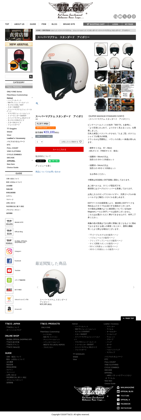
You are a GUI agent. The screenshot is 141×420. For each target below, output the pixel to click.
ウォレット (111, 337)
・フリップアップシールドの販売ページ (105, 241)
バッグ (109, 342)
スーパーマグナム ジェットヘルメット (72, 30)
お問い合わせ (11, 375)
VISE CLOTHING (14, 151)
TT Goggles (12, 129)
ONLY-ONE (45, 327)
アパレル (110, 329)
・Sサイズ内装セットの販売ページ (103, 246)
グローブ (110, 339)
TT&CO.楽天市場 (12, 342)
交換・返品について (13, 357)
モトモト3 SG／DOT (15, 105)
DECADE (10, 158)
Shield (10, 132)
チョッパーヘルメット (51, 339)
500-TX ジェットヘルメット (18, 103)
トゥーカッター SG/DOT (17, 116)
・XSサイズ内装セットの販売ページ (103, 249)
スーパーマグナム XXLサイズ (19, 118)
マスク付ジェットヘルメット (19, 113)
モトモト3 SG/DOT (82, 332)
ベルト (109, 347)
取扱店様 (9, 365)
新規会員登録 (11, 367)
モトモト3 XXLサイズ (16, 120)
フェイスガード (14, 125)
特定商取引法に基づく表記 (16, 377)
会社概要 (9, 362)
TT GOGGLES (79, 354)
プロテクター (48, 347)
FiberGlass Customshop (17, 95)
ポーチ (109, 345)
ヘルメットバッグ (113, 350)
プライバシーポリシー (14, 380)
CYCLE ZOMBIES (14, 154)
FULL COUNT (12, 148)
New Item (11, 164)
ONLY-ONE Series (14, 92)
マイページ (10, 372)
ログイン (9, 370)
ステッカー (111, 326)
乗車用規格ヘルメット (50, 30)
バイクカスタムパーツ (16, 142)
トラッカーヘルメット (51, 342)
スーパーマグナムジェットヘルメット (19, 110)
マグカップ (111, 352)
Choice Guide (12, 167)
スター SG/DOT (13, 107)
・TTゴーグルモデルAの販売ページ (103, 235)
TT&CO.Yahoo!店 (13, 347)
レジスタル (47, 334)
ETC (8, 145)
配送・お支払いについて (15, 359)
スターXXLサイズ (14, 123)
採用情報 (9, 383)
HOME (38, 30)
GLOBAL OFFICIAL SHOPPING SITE (19, 339)
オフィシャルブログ (13, 330)
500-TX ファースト (50, 337)
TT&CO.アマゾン (12, 345)
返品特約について (43, 156)
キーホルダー (112, 332)
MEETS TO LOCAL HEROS (54, 345)
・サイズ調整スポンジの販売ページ (103, 243)
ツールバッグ (112, 334)
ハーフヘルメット (14, 100)
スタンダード (92, 30)
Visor (9, 135)
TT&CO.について (12, 327)
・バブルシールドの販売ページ (101, 238)
